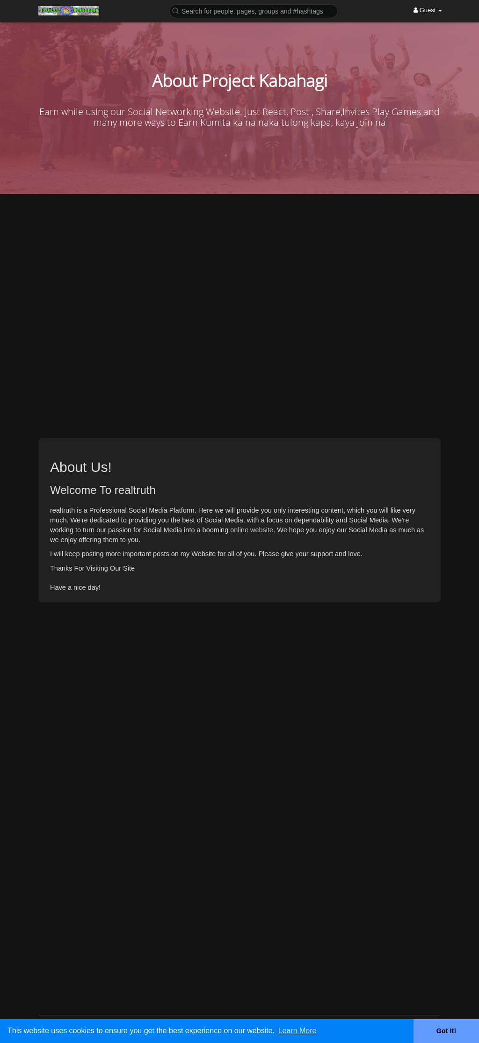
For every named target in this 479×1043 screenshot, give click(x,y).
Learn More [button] (297, 1031)
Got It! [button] (446, 1031)
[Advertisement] (239, 743)
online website (251, 530)
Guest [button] (428, 10)
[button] (253, 10)
